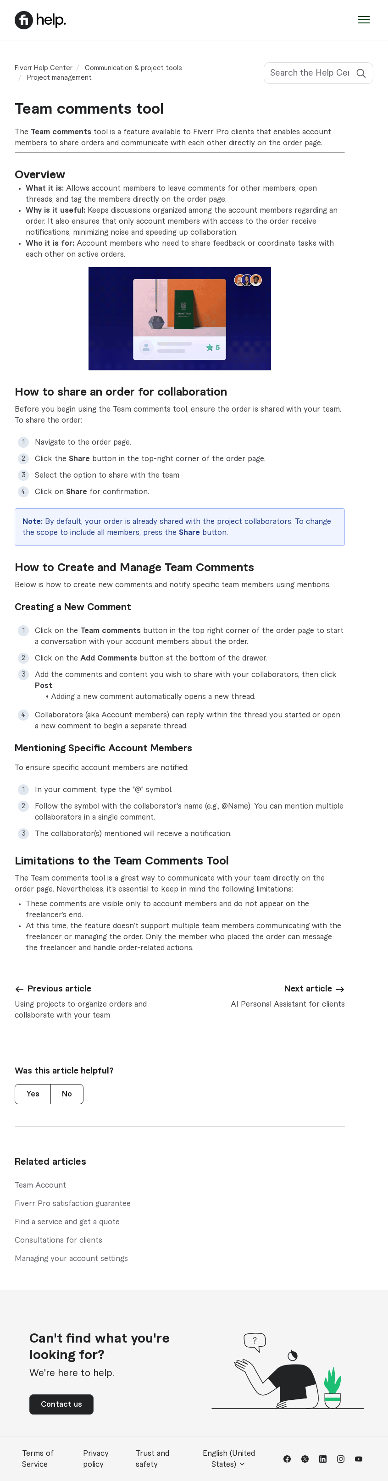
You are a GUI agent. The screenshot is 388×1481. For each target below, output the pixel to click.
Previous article (59, 989)
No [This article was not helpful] (67, 1094)
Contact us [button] (61, 1404)
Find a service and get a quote (67, 1222)
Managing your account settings (71, 1258)
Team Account (40, 1185)
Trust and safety (152, 1459)
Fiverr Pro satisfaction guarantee (73, 1203)
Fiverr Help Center (43, 68)
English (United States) (229, 1459)
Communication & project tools (133, 68)
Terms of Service (38, 1459)
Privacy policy (96, 1459)
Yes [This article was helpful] (32, 1094)
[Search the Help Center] (318, 73)
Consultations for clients (58, 1240)
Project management (59, 78)
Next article (308, 989)
